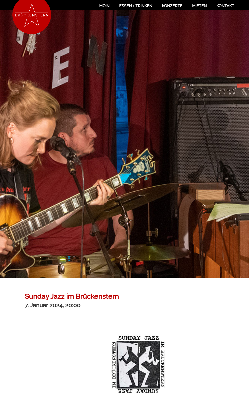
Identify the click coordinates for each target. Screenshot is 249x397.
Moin (104, 6)
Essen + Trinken (135, 6)
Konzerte (172, 6)
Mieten (199, 6)
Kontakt (225, 6)
